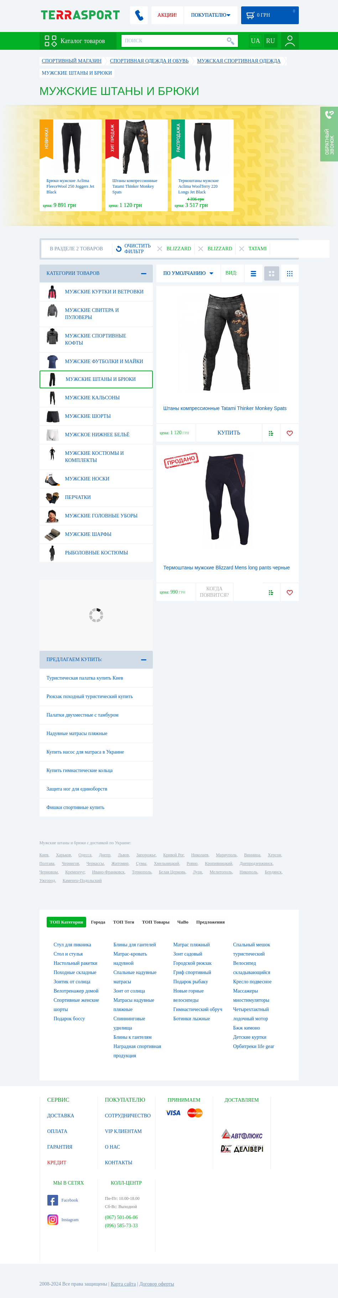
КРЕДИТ (57, 1162)
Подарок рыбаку (190, 981)
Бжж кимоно (246, 1028)
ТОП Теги (123, 922)
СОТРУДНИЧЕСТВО (128, 1115)
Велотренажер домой (76, 991)
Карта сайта (123, 1284)
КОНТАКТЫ (118, 1162)
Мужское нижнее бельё (87, 435)
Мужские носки (77, 479)
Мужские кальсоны (82, 398)
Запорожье (146, 854)
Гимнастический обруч (198, 1009)
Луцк (197, 871)
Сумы (141, 863)
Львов (123, 854)
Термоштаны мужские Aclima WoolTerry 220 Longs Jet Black (198, 186)
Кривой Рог (173, 854)
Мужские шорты (77, 416)
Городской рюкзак (192, 963)
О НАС (112, 1147)
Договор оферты (156, 1284)
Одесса (84, 854)
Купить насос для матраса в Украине (85, 752)
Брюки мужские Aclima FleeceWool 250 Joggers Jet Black (70, 186)
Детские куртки (249, 1037)
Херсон (274, 854)
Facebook (62, 1200)
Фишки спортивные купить (76, 807)
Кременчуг (74, 871)
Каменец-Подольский (82, 880)
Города (98, 922)
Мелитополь (220, 871)
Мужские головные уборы (91, 516)
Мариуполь (226, 854)
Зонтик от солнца (72, 981)
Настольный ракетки (76, 963)
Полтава (47, 863)
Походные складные (75, 972)
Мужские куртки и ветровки (94, 292)
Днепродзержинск (256, 863)
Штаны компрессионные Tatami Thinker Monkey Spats (135, 186)
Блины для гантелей (135, 944)
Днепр (104, 854)
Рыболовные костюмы (86, 553)
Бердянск (273, 871)
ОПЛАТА (57, 1131)
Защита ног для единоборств (77, 789)
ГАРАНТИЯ (60, 1147)
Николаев (199, 854)
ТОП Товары (156, 922)
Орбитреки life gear (253, 1046)
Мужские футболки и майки (93, 361)
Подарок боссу (69, 1018)
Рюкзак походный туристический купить (90, 696)
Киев (44, 854)
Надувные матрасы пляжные (77, 733)
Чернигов (70, 863)
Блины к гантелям (133, 1037)
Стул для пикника (73, 944)
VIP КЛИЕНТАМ (123, 1131)
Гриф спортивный (192, 972)
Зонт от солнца (129, 991)
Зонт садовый (187, 954)
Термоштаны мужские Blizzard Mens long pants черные (226, 567)
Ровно (192, 863)
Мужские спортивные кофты (85, 337)
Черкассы (95, 863)
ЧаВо (182, 922)
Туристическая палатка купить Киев (85, 678)
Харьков (63, 854)
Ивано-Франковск (108, 871)
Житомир (120, 863)
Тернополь (141, 871)
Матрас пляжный (191, 944)
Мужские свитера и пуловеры (81, 311)
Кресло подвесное (252, 981)
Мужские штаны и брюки (90, 379)
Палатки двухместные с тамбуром (83, 715)
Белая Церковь (172, 871)
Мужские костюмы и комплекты (84, 454)
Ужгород (47, 880)
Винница (252, 854)
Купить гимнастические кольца (80, 770)
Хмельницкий (166, 863)
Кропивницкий (218, 863)
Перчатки (67, 497)
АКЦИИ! (167, 15)
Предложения (210, 922)
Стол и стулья (68, 954)
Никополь (249, 871)
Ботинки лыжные (191, 1018)
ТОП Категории (66, 922)
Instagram (63, 1219)
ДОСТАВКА (60, 1115)
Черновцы (49, 871)
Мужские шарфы (77, 534)
